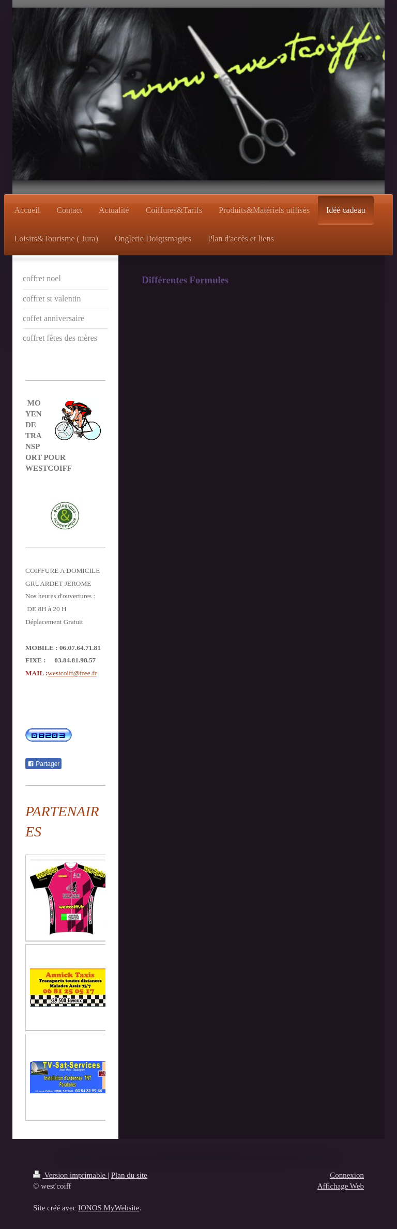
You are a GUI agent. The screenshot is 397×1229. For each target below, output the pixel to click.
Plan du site (129, 1175)
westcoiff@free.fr (72, 673)
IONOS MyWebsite (108, 1208)
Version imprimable (70, 1175)
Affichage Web (340, 1186)
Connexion (347, 1175)
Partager (43, 764)
